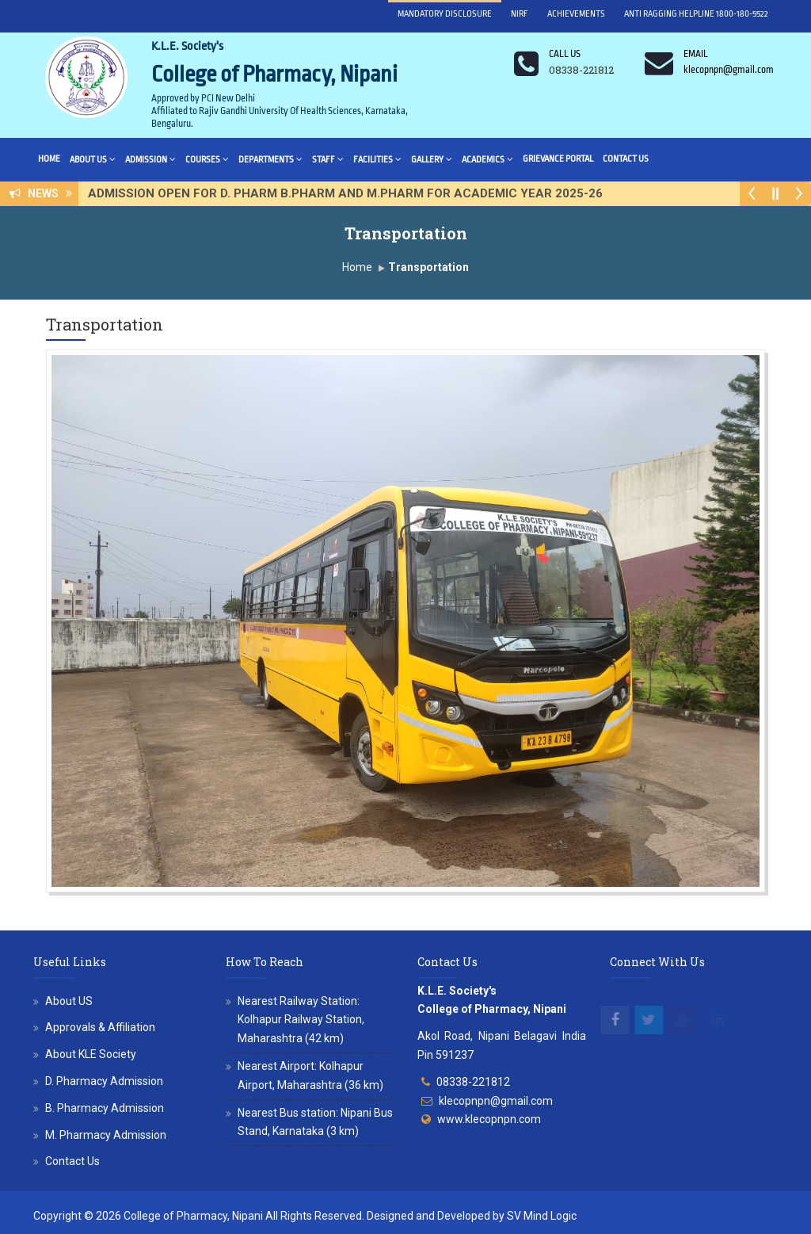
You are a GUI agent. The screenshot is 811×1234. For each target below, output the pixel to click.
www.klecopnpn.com (489, 1119)
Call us (565, 53)
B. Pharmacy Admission (104, 1108)
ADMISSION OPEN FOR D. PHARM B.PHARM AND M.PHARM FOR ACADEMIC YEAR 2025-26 (350, 193)
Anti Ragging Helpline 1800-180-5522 (696, 14)
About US (69, 1001)
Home (49, 159)
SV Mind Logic (542, 1215)
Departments (270, 159)
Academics (487, 159)
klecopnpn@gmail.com (496, 1101)
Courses (207, 159)
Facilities (377, 159)
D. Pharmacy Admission (104, 1081)
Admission (150, 159)
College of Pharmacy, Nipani (193, 1215)
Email (695, 53)
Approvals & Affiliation (100, 1027)
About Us (93, 159)
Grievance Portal (558, 159)
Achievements (576, 14)
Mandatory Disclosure (445, 14)
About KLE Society (90, 1054)
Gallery (431, 159)
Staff (328, 159)
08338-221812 (473, 1081)
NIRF (519, 14)
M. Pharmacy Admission (105, 1135)
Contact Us (626, 159)
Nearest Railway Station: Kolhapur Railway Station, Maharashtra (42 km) (301, 1020)
